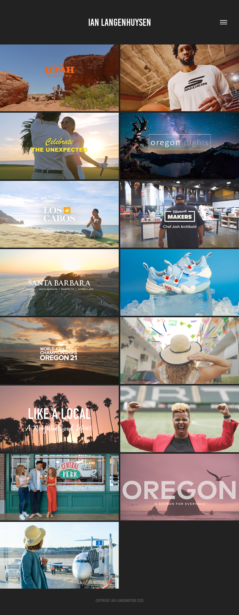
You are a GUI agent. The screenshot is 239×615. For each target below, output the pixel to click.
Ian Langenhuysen (119, 22)
